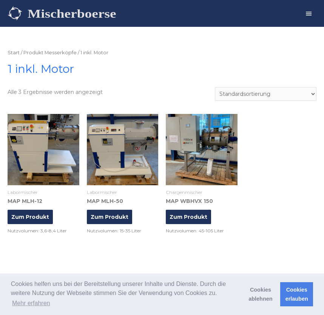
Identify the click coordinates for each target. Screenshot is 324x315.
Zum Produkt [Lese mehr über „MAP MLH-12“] (30, 217)
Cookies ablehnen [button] (260, 294)
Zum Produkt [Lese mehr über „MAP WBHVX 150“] (188, 217)
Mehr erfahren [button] (31, 303)
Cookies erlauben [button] (296, 294)
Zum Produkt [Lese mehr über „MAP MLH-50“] (109, 217)
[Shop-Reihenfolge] (265, 94)
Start (14, 52)
